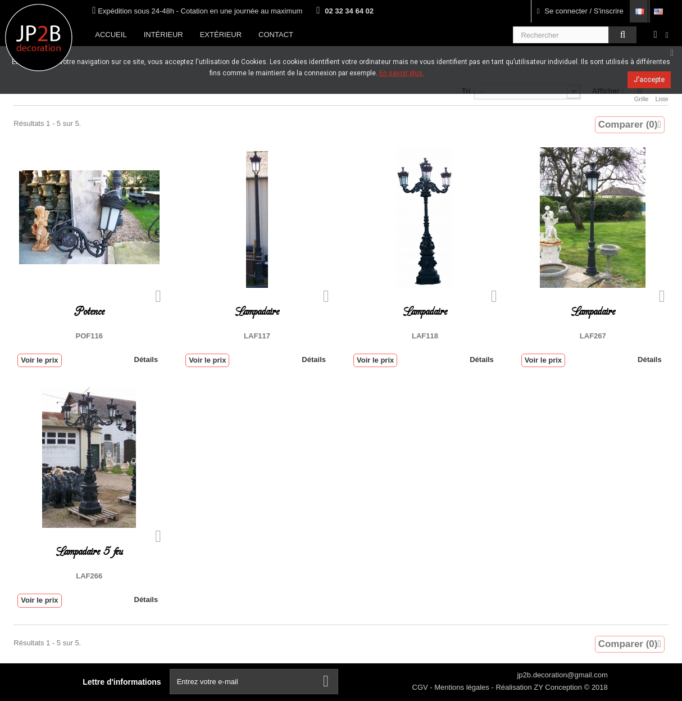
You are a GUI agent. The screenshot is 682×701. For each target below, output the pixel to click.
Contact (275, 34)
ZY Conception (559, 687)
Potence (89, 312)
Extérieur (221, 34)
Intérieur (163, 34)
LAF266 (89, 576)
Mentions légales (462, 687)
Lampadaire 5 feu (89, 552)
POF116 (89, 336)
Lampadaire (257, 312)
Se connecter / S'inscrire (580, 11)
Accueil (110, 34)
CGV (421, 687)
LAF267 (593, 336)
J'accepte (649, 80)
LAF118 (425, 336)
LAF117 (257, 336)
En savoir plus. (401, 73)
